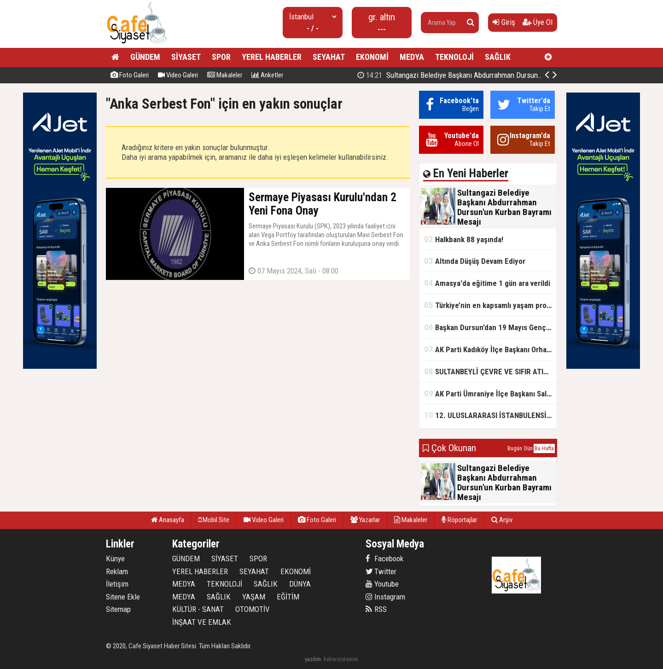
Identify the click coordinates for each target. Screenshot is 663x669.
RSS (376, 609)
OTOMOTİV (252, 609)
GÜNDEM (145, 57)
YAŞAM (253, 596)
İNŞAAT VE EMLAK (201, 622)
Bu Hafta (544, 448)
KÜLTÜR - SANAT (198, 609)
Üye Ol (537, 22)
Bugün (514, 448)
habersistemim (341, 659)
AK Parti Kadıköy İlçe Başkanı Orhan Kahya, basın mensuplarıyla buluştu (490, 349)
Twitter (381, 571)
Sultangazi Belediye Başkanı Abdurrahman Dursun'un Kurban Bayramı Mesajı (487, 75)
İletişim (117, 583)
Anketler (267, 75)
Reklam (117, 571)
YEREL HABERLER (272, 57)
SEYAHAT (329, 57)
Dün (528, 448)
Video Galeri (178, 75)
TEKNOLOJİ (454, 57)
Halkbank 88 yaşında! (463, 239)
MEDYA (412, 57)
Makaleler (224, 75)
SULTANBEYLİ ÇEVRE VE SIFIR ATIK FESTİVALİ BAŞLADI (490, 371)
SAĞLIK (498, 57)
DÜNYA (300, 583)
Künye (115, 558)
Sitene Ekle (123, 596)
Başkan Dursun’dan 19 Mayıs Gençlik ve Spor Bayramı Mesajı (490, 327)
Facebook (384, 558)
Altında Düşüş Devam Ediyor (474, 261)
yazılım (313, 659)
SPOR (221, 57)
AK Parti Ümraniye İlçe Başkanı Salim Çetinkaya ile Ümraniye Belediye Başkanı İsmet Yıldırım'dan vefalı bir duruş (490, 393)
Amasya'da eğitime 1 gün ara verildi (487, 283)
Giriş (504, 22)
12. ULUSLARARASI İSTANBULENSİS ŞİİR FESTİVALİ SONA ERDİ (490, 415)
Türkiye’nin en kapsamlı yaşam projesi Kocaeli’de (490, 305)
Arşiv (501, 520)
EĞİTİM (288, 596)
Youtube (382, 583)
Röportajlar (459, 520)
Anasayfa (167, 520)
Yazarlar (365, 520)
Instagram (385, 596)
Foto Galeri (129, 75)
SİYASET (186, 57)
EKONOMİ (372, 57)
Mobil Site (213, 520)
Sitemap (118, 609)
